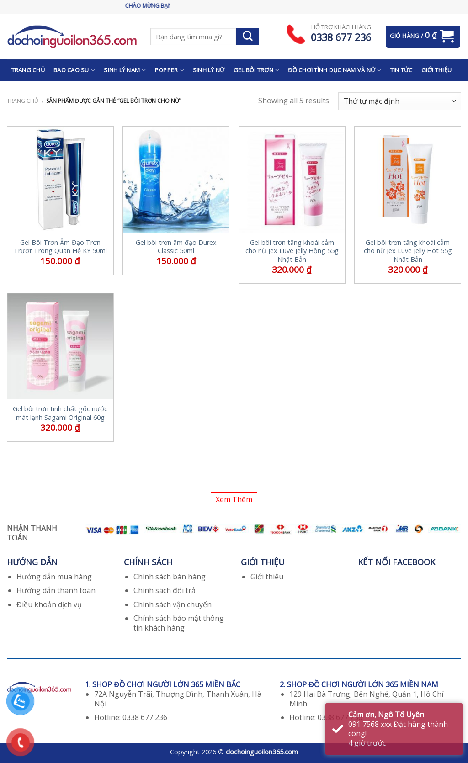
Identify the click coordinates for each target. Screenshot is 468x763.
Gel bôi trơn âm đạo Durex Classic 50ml (176, 246)
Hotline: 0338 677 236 (130, 717)
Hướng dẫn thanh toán (56, 590)
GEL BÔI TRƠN (257, 70)
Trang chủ (22, 101)
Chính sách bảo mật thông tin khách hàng (178, 623)
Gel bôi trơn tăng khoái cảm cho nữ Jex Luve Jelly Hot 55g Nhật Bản (408, 251)
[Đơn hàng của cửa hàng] (399, 101)
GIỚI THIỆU (436, 70)
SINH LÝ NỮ (209, 70)
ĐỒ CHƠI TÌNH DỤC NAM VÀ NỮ (334, 70)
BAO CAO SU (74, 70)
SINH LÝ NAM (125, 70)
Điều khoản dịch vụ (49, 604)
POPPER (169, 70)
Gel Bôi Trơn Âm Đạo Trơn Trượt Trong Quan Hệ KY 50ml (60, 246)
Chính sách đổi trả (164, 590)
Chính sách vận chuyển (172, 604)
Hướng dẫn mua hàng (54, 577)
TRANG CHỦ (28, 70)
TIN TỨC (401, 70)
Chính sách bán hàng (169, 577)
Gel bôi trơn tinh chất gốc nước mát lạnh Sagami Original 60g (60, 413)
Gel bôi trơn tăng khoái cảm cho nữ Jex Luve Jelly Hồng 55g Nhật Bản (292, 251)
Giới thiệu (266, 577)
